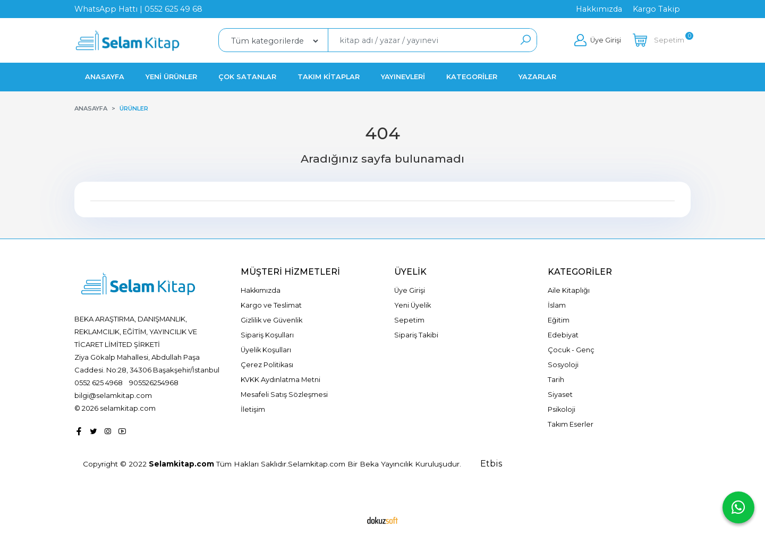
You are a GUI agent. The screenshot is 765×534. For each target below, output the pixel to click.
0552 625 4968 (98, 382)
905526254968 (153, 382)
